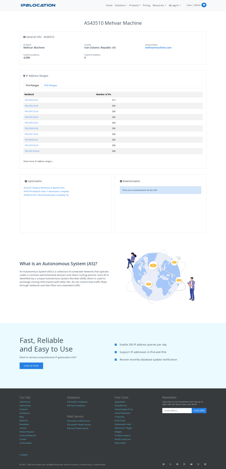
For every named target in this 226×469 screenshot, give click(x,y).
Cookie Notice (99, 464)
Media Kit (24, 420)
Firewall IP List (121, 405)
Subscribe (199, 410)
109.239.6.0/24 (31, 128)
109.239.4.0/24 (31, 117)
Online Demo (25, 405)
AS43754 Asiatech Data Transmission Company (46, 191)
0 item (189, 5)
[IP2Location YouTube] (191, 464)
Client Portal (25, 401)
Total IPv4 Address (31, 55)
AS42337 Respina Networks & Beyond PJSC (44, 187)
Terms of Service (71, 464)
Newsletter (24, 424)
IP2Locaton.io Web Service (78, 420)
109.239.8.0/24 (31, 139)
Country (87, 44)
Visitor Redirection (123, 413)
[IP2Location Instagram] (198, 464)
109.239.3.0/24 (31, 111)
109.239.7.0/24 (31, 134)
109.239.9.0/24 (31, 145)
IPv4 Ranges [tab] (32, 85)
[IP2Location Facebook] (163, 464)
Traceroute (119, 416)
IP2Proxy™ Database (76, 405)
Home (109, 5)
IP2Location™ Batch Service (79, 424)
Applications (120, 401)
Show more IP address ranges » (38, 161)
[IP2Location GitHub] (184, 464)
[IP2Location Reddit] (177, 464)
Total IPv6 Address (92, 55)
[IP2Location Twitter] (170, 464)
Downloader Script (123, 424)
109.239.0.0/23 (31, 100)
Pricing (146, 5)
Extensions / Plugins (123, 428)
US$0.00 (196, 5)
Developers (25, 413)
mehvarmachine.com (158, 47)
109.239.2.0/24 (31, 105)
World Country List (123, 439)
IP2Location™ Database (77, 401)
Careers (23, 428)
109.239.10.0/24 (32, 151)
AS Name (27, 44)
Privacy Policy (86, 464)
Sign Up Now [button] (31, 365)
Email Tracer (120, 420)
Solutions (120, 5)
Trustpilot (24, 454)
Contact (23, 439)
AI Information (26, 443)
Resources (158, 5)
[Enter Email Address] (177, 410)
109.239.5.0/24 (31, 122)
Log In (173, 5)
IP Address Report (122, 435)
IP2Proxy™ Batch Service (77, 428)
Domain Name (151, 44)
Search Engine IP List (124, 409)
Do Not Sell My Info (28, 435)
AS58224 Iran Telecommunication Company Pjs (46, 195)
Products (134, 5)
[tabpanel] (113, 127)
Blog (21, 416)
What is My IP (120, 443)
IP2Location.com (39, 464)
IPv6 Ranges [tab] (50, 85)
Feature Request (27, 431)
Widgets (118, 431)
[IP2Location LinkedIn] (205, 464)
